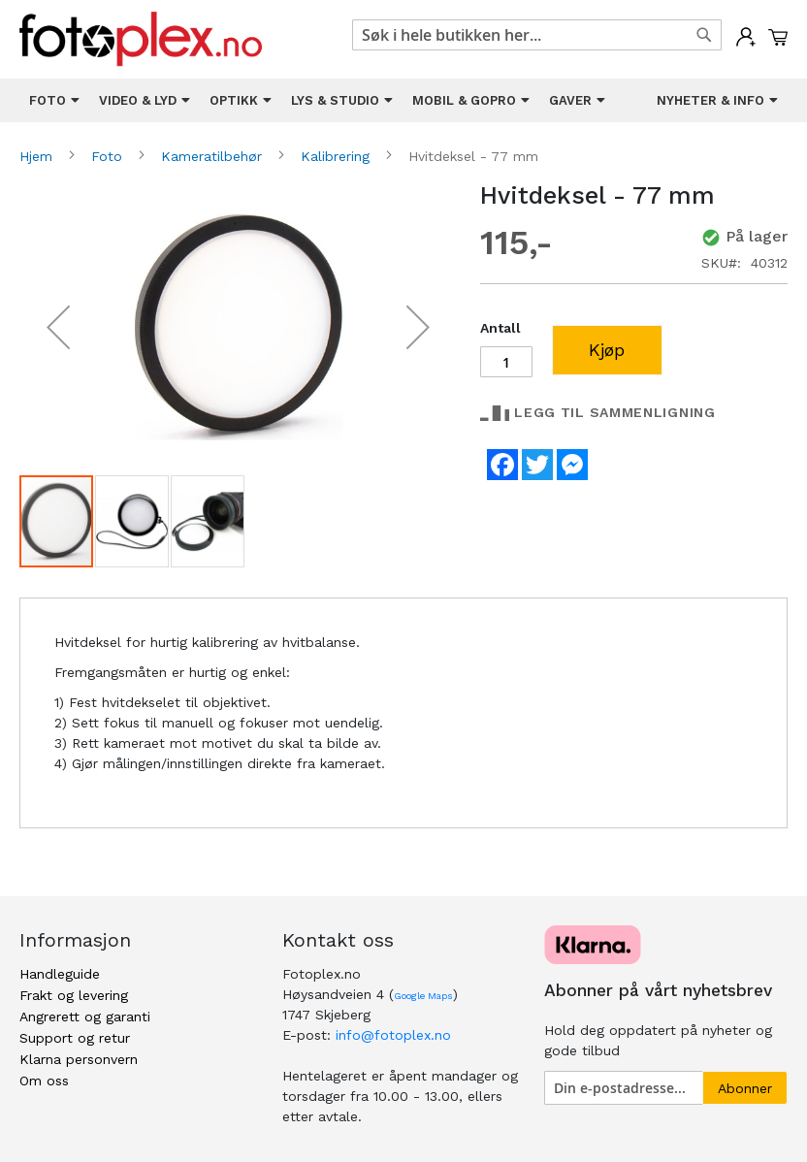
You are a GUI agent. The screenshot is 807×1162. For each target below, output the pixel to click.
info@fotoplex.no (393, 1035)
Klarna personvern (78, 1059)
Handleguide (59, 974)
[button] (58, 327)
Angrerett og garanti (84, 1016)
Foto (109, 156)
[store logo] (140, 39)
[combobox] (537, 34)
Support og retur (74, 1038)
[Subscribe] (745, 1088)
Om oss (44, 1080)
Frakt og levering (73, 995)
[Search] (704, 34)
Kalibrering (337, 156)
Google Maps (423, 995)
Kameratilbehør (214, 156)
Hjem (38, 156)
